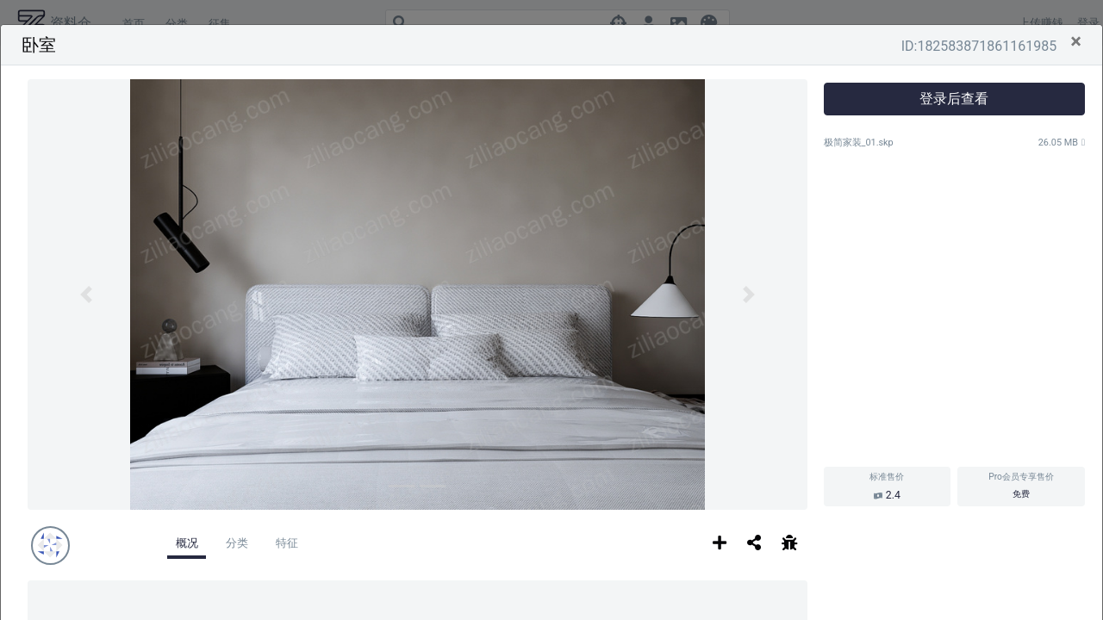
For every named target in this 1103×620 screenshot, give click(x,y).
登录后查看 (953, 98)
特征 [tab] (287, 542)
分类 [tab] (237, 542)
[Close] (1075, 41)
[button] (86, 294)
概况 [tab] (187, 542)
